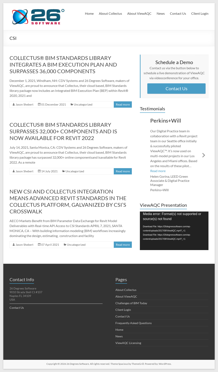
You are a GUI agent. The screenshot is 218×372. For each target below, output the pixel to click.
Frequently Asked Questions (133, 323)
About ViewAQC (139, 13)
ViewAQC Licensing (128, 343)
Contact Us (178, 13)
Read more (123, 104)
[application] (174, 231)
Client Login (199, 13)
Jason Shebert (24, 104)
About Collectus (110, 13)
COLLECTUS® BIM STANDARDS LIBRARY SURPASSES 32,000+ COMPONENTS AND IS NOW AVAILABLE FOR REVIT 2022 (63, 131)
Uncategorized (83, 104)
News (161, 13)
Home (89, 13)
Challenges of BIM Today (131, 303)
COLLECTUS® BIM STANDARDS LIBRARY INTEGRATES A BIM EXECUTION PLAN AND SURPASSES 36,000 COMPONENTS (63, 64)
